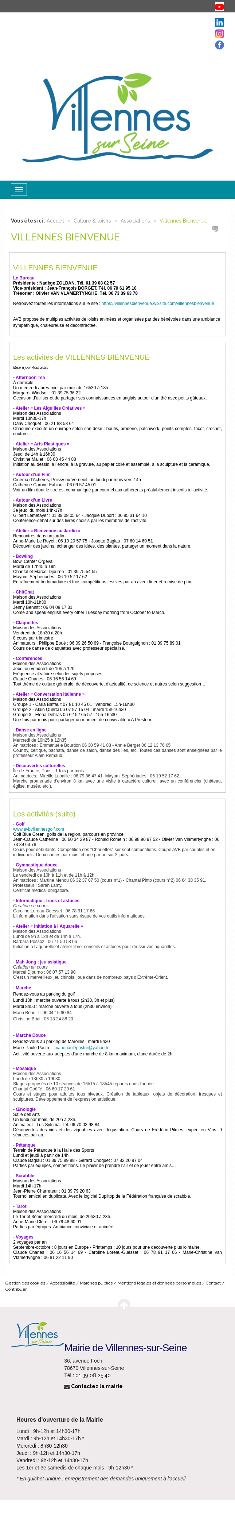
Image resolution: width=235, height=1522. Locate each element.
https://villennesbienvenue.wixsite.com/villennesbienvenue (158, 303)
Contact (213, 1283)
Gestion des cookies (25, 1283)
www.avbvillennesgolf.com (38, 829)
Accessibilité (62, 1283)
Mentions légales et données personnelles (159, 1283)
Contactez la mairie (93, 1386)
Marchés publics (96, 1283)
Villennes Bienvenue (183, 221)
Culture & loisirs (92, 221)
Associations (135, 221)
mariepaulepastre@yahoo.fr (81, 1047)
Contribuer (16, 1289)
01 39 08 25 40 (93, 1375)
